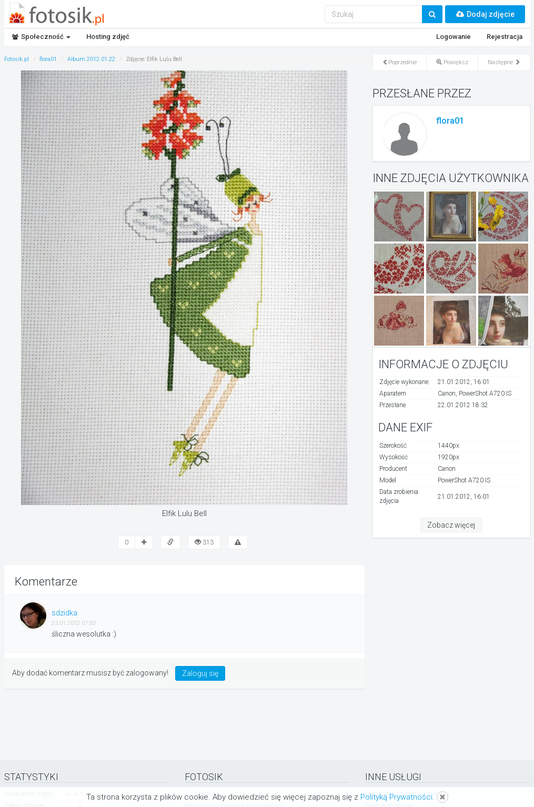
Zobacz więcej (451, 525)
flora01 (450, 121)
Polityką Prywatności (396, 797)
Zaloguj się (200, 673)
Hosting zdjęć (107, 37)
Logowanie (453, 37)
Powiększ (452, 62)
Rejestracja (504, 37)
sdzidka (64, 613)
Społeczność (41, 37)
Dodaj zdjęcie (485, 14)
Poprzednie (399, 62)
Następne (504, 62)
